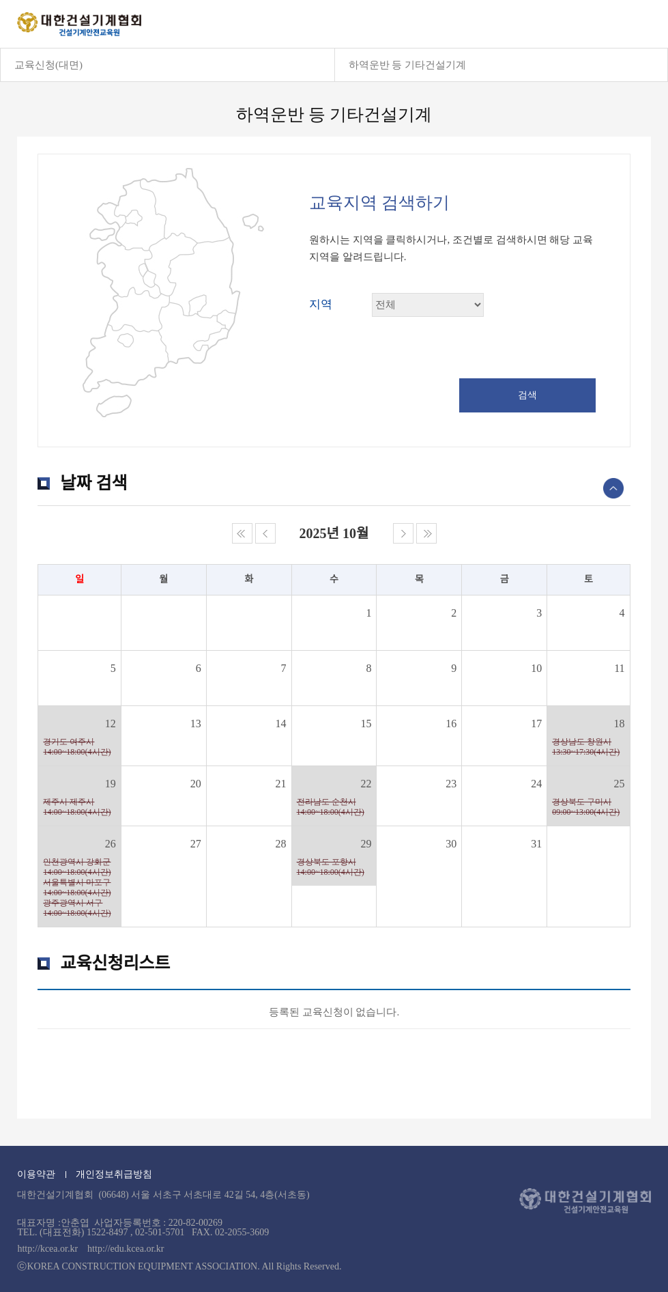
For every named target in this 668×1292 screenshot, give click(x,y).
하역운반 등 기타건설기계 (408, 64)
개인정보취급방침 (114, 1174)
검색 (527, 395)
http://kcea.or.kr (47, 1249)
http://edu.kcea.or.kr (125, 1249)
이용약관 (36, 1174)
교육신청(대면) (48, 64)
